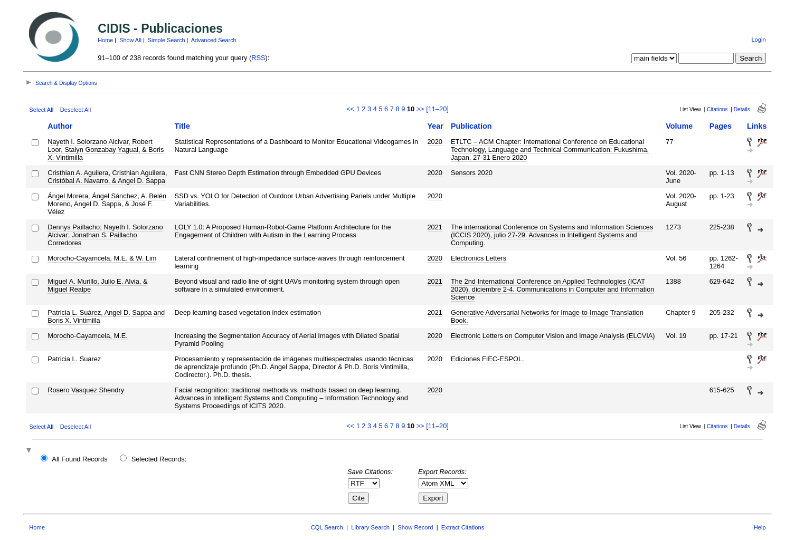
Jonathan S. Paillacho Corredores (92, 239)
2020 (435, 142)
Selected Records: (159, 459)
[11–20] (437, 109)
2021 (435, 227)
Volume (679, 126)
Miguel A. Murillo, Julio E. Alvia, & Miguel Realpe (97, 285)
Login (758, 39)
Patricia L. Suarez (74, 359)
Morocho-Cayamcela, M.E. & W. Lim (102, 258)
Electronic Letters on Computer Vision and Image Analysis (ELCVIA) (553, 336)
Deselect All (75, 110)
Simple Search (166, 40)
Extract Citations (462, 527)
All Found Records (79, 459)
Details (742, 109)
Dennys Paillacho (74, 227)
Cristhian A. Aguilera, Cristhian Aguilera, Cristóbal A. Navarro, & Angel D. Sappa (107, 177)
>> (420, 109)
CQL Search (327, 527)
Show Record (415, 527)
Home (105, 40)
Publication (471, 126)
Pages (720, 126)
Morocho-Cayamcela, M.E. (87, 336)
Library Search (370, 527)
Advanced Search (213, 40)
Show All (130, 40)
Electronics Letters (478, 258)
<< (350, 109)
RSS (258, 58)
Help (760, 527)
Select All (41, 110)
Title (182, 126)
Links (757, 126)
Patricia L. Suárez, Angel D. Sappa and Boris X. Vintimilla (106, 316)
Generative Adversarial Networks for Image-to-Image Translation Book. (547, 316)
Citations (717, 109)
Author (60, 126)
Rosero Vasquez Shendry (86, 390)
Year (435, 126)
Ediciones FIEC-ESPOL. (487, 359)
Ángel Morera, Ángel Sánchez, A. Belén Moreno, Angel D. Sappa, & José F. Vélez (107, 204)
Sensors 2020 (472, 173)
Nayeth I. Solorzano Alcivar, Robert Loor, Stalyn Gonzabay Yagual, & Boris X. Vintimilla (106, 149)
